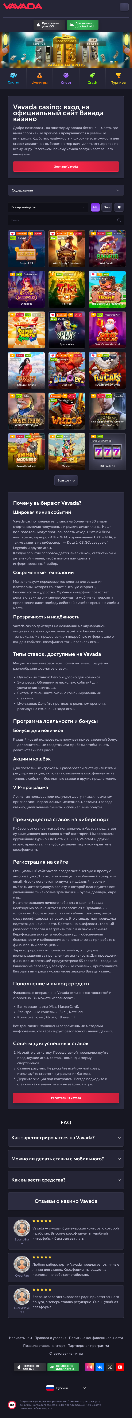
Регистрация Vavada (66, 1098)
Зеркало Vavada (66, 166)
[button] (5, 50)
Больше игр (66, 480)
